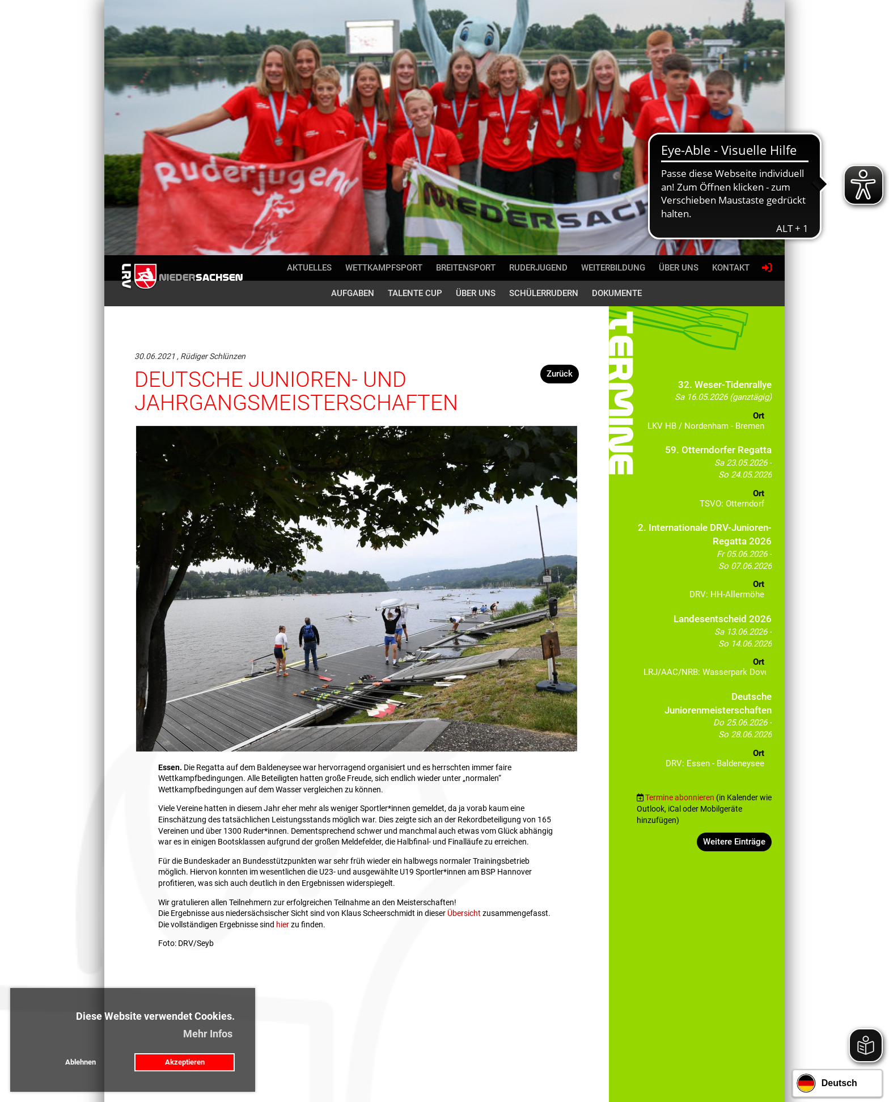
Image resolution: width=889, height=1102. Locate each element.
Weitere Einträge (734, 842)
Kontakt (731, 268)
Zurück (560, 374)
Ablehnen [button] (80, 1062)
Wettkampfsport (383, 268)
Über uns (678, 268)
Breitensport (466, 268)
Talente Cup (415, 293)
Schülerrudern (543, 293)
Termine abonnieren (679, 797)
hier (282, 924)
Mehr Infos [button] (207, 1034)
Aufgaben (352, 293)
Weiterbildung (613, 268)
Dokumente (617, 293)
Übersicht (464, 913)
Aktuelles (309, 268)
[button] (704, 408)
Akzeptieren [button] (185, 1062)
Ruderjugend (538, 268)
